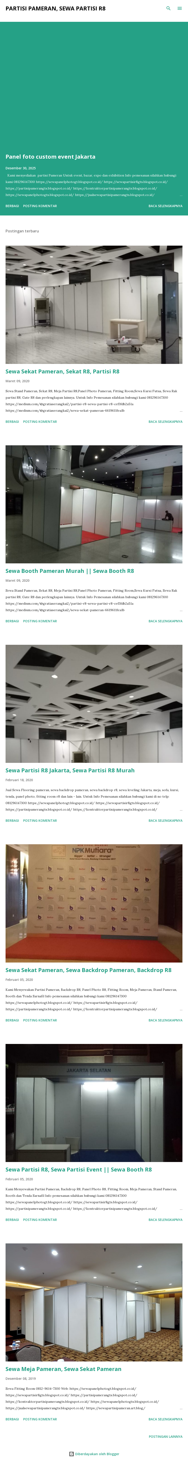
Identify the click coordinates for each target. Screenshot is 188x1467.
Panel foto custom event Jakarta (50, 156)
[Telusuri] (168, 8)
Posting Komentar (40, 206)
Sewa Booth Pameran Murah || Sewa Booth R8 (70, 571)
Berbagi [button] (12, 206)
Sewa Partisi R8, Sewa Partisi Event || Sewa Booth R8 (79, 1169)
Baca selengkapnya (165, 206)
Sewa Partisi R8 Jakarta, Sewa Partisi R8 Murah (70, 770)
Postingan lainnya (165, 1436)
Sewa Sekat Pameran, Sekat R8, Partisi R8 (62, 371)
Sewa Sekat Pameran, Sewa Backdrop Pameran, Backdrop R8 (89, 970)
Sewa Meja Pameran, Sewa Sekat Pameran (64, 1369)
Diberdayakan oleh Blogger (94, 1454)
